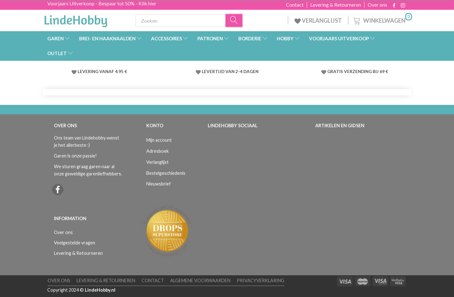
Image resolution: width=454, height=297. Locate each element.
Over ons (377, 5)
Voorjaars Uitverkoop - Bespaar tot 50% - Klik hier (101, 3)
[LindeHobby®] (76, 19)
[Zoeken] (234, 21)
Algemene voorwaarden (200, 280)
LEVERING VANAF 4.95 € (102, 71)
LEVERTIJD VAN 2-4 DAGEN (230, 71)
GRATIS (335, 71)
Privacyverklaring (260, 280)
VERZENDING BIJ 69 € (366, 71)
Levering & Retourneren (335, 5)
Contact (295, 5)
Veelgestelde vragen (74, 242)
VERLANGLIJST (318, 20)
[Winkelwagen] (382, 19)
